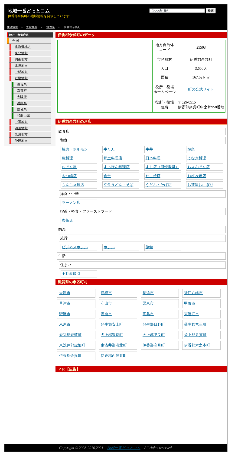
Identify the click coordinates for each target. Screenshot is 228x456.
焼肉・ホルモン (75, 149)
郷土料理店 (113, 158)
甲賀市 (189, 303)
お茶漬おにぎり (200, 185)
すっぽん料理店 (117, 167)
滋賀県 (50, 27)
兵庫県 (22, 103)
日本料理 (153, 158)
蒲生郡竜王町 (195, 324)
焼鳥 (191, 149)
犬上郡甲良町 (154, 335)
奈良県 (22, 109)
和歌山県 (23, 115)
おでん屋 (69, 167)
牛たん (109, 149)
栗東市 (148, 303)
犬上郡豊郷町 (112, 335)
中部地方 (21, 72)
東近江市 (191, 314)
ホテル (109, 247)
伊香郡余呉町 (70, 356)
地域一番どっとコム (29, 10)
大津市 (64, 293)
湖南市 (106, 314)
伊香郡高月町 (154, 345)
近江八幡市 (193, 293)
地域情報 (12, 27)
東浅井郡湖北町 (114, 345)
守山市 (106, 303)
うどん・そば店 (159, 185)
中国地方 (21, 122)
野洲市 (64, 314)
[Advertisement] (116, 406)
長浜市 (148, 293)
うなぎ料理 (196, 158)
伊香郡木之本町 (197, 345)
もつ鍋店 (69, 176)
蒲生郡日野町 (154, 324)
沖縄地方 (21, 140)
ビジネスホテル (75, 247)
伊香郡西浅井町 (114, 356)
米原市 (64, 324)
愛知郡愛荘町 (70, 335)
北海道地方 (23, 47)
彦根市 (106, 293)
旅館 (149, 247)
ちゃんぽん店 (198, 167)
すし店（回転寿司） (162, 167)
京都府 (22, 90)
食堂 (107, 176)
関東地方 (21, 59)
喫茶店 (67, 220)
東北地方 (21, 53)
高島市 (148, 314)
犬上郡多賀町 (195, 335)
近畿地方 (31, 27)
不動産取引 (71, 274)
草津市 (64, 303)
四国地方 (21, 128)
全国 (15, 40)
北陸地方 (21, 65)
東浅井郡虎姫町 (72, 345)
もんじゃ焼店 (73, 185)
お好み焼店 (196, 176)
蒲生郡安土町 (112, 324)
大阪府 (22, 97)
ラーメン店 (71, 202)
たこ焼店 (153, 176)
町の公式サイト (201, 89)
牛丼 (149, 149)
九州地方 (21, 134)
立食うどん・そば (118, 185)
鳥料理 (67, 158)
